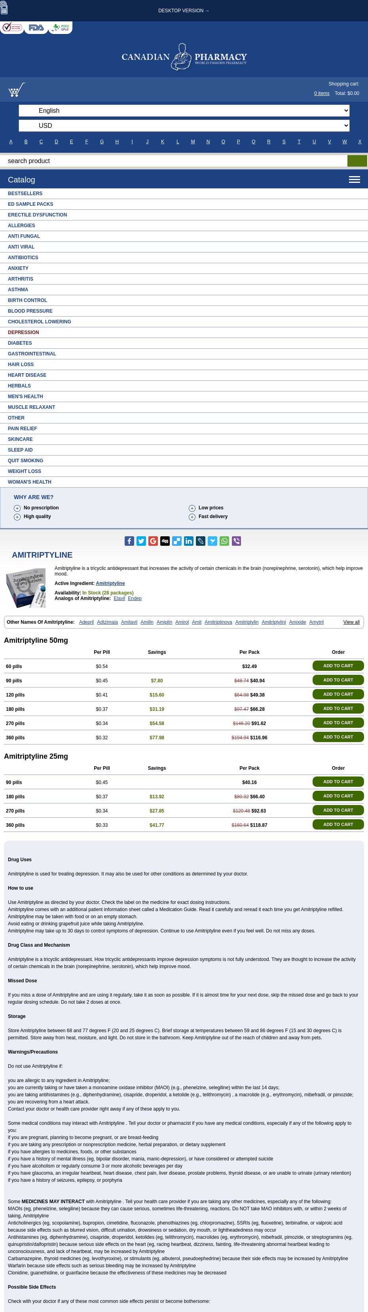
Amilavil (129, 622)
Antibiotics (23, 257)
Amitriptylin (247, 622)
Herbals (19, 386)
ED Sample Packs (30, 204)
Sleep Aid (20, 450)
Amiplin (164, 622)
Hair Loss (21, 364)
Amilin (147, 622)
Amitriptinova (218, 622)
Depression (23, 332)
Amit (196, 622)
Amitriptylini (274, 622)
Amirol (182, 622)
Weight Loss (24, 471)
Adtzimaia (107, 622)
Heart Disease (27, 375)
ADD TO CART (338, 665)
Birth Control (27, 300)
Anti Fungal (24, 236)
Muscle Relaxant (31, 407)
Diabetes (20, 343)
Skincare (20, 439)
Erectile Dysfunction (37, 215)
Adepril (86, 622)
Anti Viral (21, 247)
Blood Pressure (30, 311)
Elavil (119, 598)
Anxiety (18, 268)
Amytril (316, 622)
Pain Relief (22, 428)
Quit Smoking (25, 460)
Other (16, 418)
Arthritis (20, 279)
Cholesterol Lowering (39, 322)
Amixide (297, 622)
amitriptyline (110, 583)
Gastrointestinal (32, 354)
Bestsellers (25, 193)
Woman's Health (29, 482)
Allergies (21, 225)
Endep (135, 598)
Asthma (18, 289)
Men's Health (25, 396)
